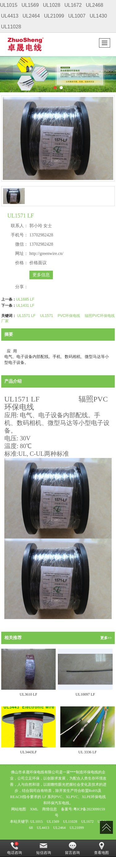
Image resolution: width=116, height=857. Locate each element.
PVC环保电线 (69, 316)
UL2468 (94, 5)
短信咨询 (43, 848)
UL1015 (8, 5)
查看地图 (101, 848)
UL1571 (46, 316)
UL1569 (30, 5)
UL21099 (54, 16)
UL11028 (11, 26)
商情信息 (49, 809)
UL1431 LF (25, 305)
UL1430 (98, 16)
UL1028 (51, 5)
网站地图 (18, 809)
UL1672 (73, 5)
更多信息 (41, 274)
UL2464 (31, 16)
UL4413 (9, 16)
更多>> (106, 638)
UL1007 (76, 16)
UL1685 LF (25, 299)
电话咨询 (14, 848)
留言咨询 (72, 848)
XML (34, 809)
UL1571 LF (26, 316)
